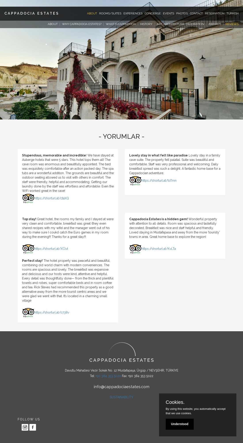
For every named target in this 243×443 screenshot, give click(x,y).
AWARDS (215, 24)
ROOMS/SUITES (110, 13)
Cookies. (175, 402)
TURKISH (233, 13)
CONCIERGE (153, 13)
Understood (179, 424)
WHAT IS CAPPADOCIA (121, 24)
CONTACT (196, 13)
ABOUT (92, 13)
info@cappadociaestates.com (121, 386)
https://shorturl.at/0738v (51, 312)
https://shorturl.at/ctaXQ (51, 198)
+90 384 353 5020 (108, 376)
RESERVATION (214, 13)
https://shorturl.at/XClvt (51, 248)
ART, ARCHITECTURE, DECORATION (180, 24)
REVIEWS (232, 24)
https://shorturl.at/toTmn (159, 180)
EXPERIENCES (132, 13)
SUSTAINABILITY (121, 397)
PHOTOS (182, 13)
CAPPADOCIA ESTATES (31, 13)
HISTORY (146, 24)
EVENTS (168, 13)
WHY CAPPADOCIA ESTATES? (81, 24)
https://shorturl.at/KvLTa (159, 248)
